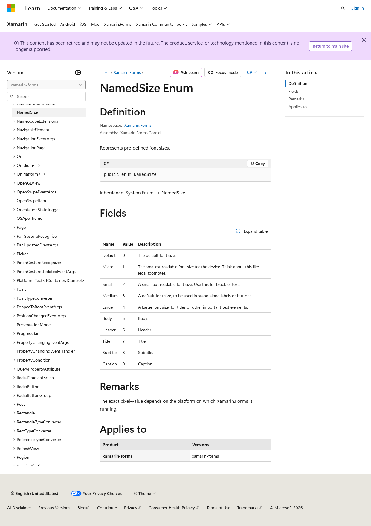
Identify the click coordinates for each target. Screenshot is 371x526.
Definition (297, 83)
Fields (293, 91)
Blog (81, 507)
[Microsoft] (11, 8)
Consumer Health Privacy (172, 507)
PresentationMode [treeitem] (34, 324)
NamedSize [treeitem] (27, 112)
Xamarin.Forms (127, 72)
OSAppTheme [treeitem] (29, 218)
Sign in (357, 8)
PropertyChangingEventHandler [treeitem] (46, 351)
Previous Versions (54, 507)
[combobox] (46, 85)
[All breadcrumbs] (105, 72)
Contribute (107, 507)
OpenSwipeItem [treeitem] (31, 200)
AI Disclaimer (19, 507)
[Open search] (343, 8)
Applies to (297, 106)
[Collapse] (78, 72)
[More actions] (266, 72)
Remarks (296, 99)
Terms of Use (218, 507)
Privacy (130, 507)
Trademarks (247, 507)
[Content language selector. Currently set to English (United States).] (34, 493)
